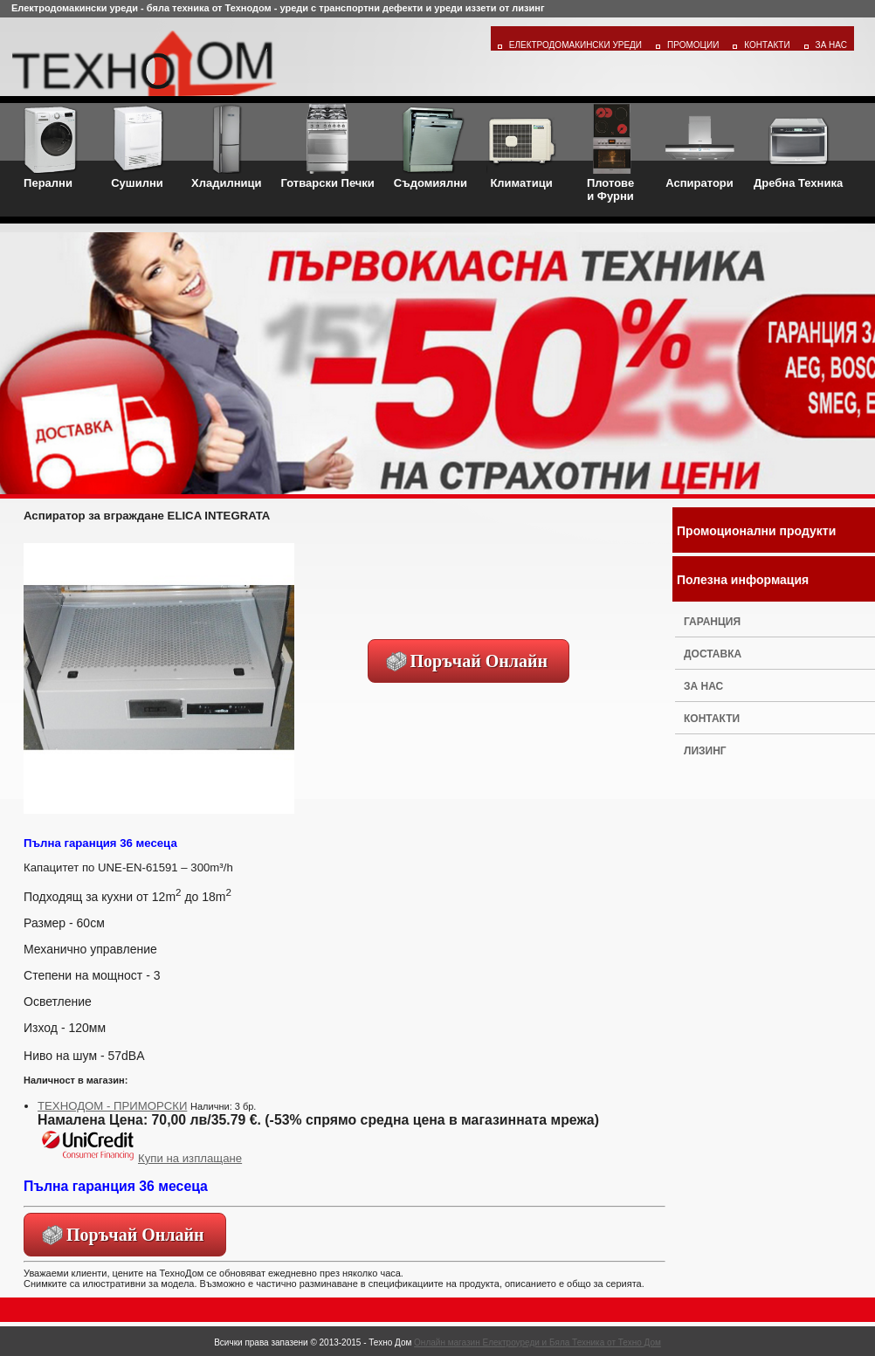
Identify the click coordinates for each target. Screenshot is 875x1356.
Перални (48, 146)
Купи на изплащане (140, 1158)
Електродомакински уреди (575, 45)
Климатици (521, 146)
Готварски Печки (328, 146)
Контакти (766, 45)
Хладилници (226, 146)
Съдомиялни (430, 146)
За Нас (831, 45)
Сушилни (137, 146)
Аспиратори (699, 146)
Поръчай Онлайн (479, 661)
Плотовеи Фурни (610, 153)
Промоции (693, 45)
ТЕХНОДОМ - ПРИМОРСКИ (112, 1105)
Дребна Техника (798, 146)
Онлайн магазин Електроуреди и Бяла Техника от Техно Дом (537, 1342)
